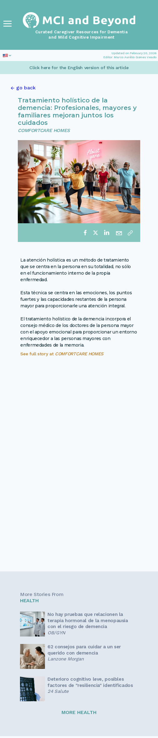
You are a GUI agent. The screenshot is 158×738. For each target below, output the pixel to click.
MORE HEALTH (79, 712)
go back (26, 88)
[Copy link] (130, 232)
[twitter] (95, 232)
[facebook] (85, 232)
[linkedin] (106, 232)
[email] (119, 232)
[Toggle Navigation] (7, 23)
